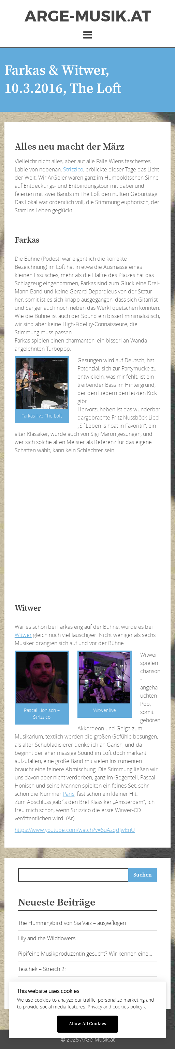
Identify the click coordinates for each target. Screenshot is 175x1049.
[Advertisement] (94, 221)
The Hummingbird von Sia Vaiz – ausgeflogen (72, 923)
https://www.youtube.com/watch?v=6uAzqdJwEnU (75, 830)
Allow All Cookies (87, 1024)
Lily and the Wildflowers (46, 938)
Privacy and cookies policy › (116, 1007)
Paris (68, 793)
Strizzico (73, 169)
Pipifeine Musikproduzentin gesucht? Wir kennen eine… (85, 953)
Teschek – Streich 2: (42, 969)
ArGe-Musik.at (88, 16)
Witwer (23, 635)
